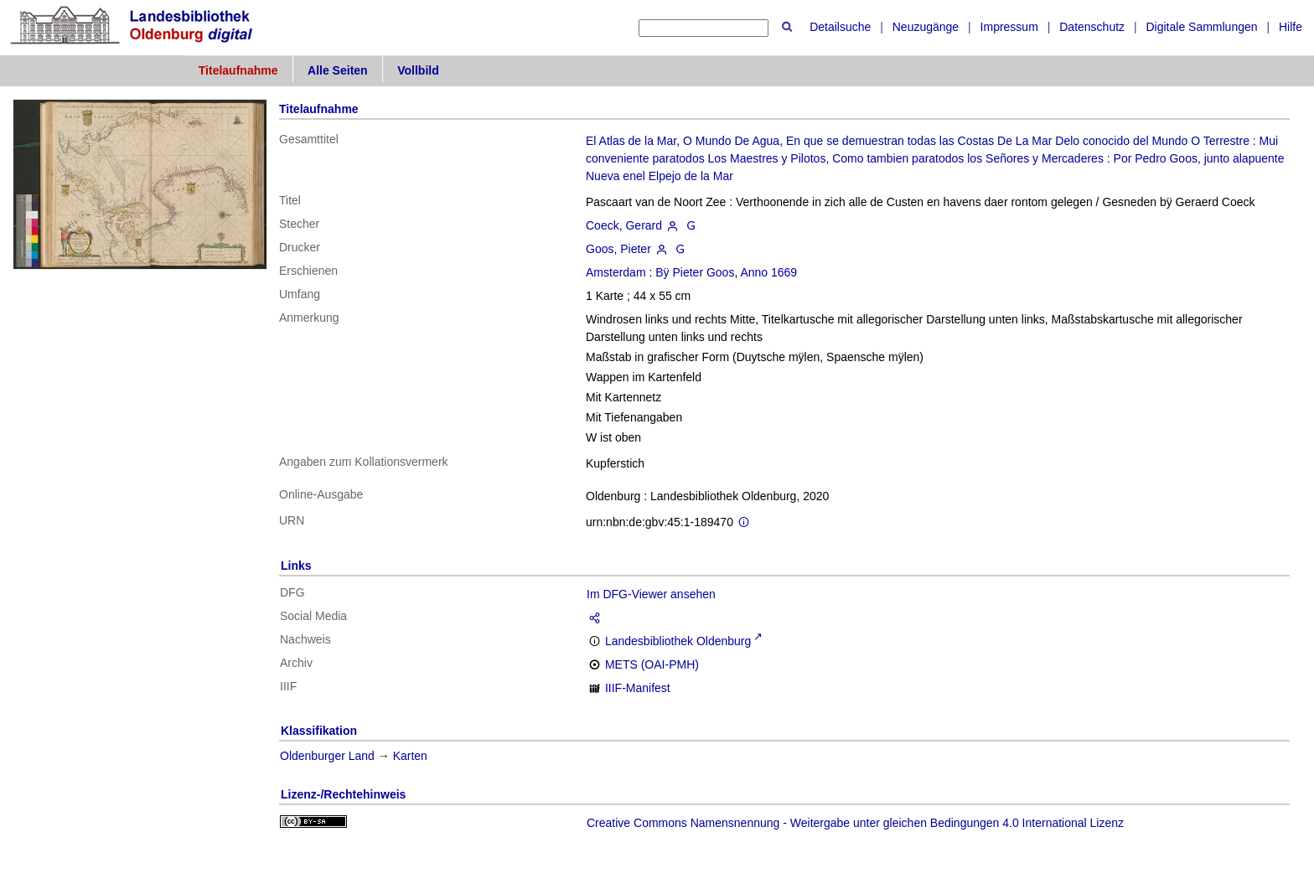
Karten (410, 755)
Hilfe (1290, 27)
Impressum (1009, 27)
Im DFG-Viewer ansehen (651, 594)
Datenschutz (1092, 27)
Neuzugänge (925, 27)
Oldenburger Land (327, 755)
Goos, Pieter (618, 249)
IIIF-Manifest (637, 688)
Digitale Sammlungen (1201, 27)
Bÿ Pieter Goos (694, 272)
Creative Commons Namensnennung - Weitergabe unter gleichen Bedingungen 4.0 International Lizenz (855, 823)
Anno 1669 (768, 272)
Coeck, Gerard (624, 225)
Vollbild (418, 70)
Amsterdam (616, 272)
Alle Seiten (338, 70)
